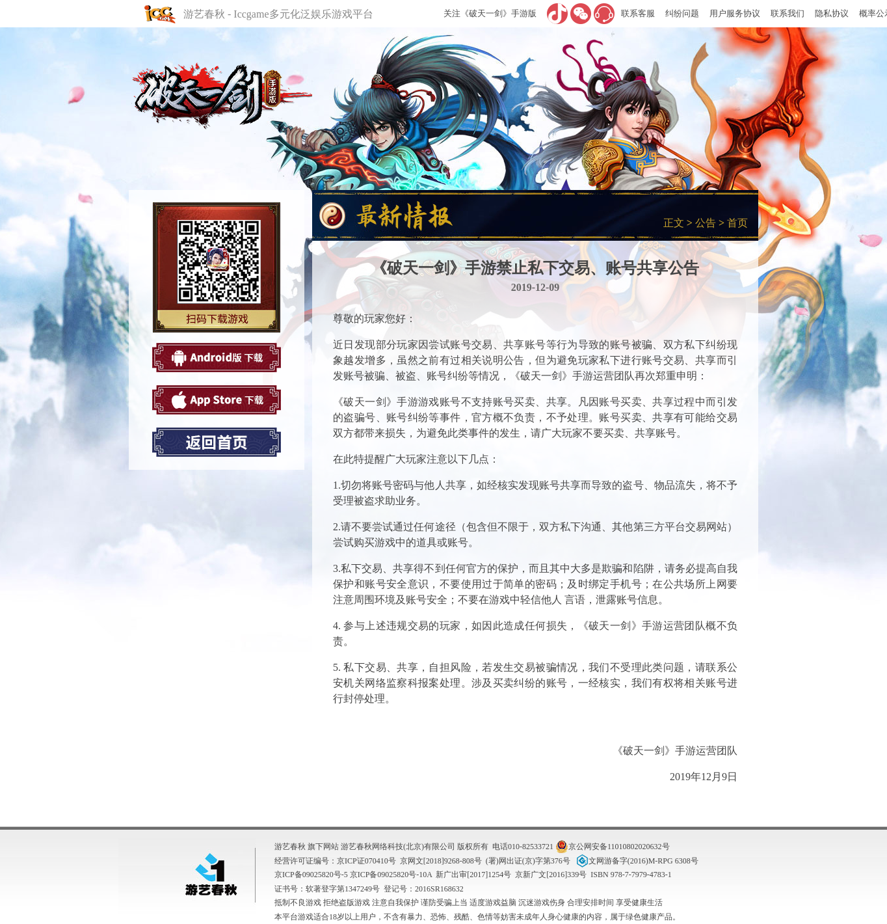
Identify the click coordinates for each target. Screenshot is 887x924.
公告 (705, 222)
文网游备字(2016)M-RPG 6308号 (636, 860)
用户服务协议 (734, 13)
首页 (737, 222)
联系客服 (638, 13)
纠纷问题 (682, 13)
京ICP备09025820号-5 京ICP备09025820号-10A (353, 874)
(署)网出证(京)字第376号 (528, 860)
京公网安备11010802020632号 (612, 846)
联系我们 (787, 13)
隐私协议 (832, 13)
